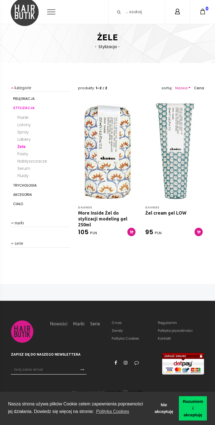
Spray (23, 132)
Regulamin (167, 322)
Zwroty (117, 330)
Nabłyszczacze (32, 161)
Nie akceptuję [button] (164, 408)
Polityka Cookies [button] (112, 411)
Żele (21, 146)
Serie (95, 323)
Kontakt (164, 338)
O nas (117, 322)
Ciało (18, 203)
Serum (23, 168)
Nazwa (181, 88)
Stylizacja (108, 47)
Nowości (58, 323)
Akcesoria (22, 194)
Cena (199, 88)
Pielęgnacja (24, 98)
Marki (79, 323)
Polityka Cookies (125, 338)
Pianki (23, 117)
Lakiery (24, 139)
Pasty (22, 154)
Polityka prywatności (175, 330)
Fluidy (23, 176)
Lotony (24, 125)
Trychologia (25, 185)
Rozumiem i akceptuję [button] (193, 408)
